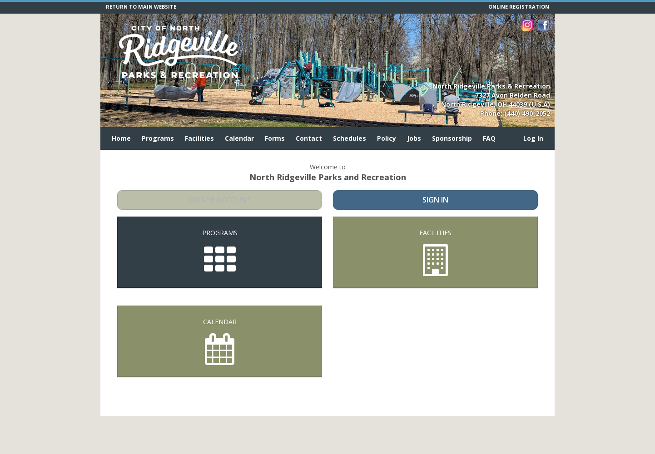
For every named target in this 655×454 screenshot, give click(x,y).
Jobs (414, 138)
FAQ (489, 138)
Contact (309, 138)
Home (121, 138)
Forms (275, 138)
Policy (386, 138)
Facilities (199, 138)
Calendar (239, 138)
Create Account (220, 200)
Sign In (435, 200)
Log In (533, 138)
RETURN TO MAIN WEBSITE (141, 6)
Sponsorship (452, 138)
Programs (158, 138)
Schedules (349, 138)
